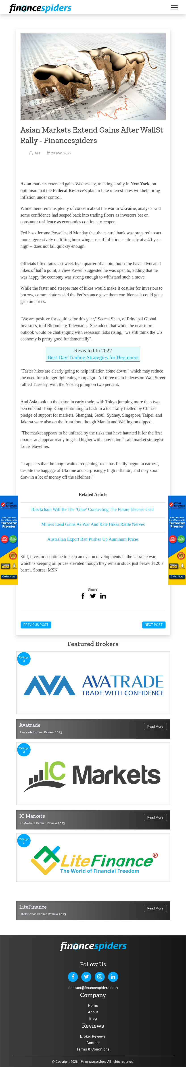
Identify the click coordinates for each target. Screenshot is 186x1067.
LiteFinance (33, 906)
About (93, 1012)
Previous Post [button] (36, 625)
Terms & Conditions (93, 1049)
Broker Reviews (93, 1036)
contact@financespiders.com (93, 987)
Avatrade (30, 725)
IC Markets (32, 816)
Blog (93, 1018)
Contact (93, 1042)
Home (93, 1005)
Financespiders (93, 1061)
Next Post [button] (154, 625)
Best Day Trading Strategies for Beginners (93, 357)
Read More (155, 727)
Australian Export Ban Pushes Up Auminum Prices (93, 539)
